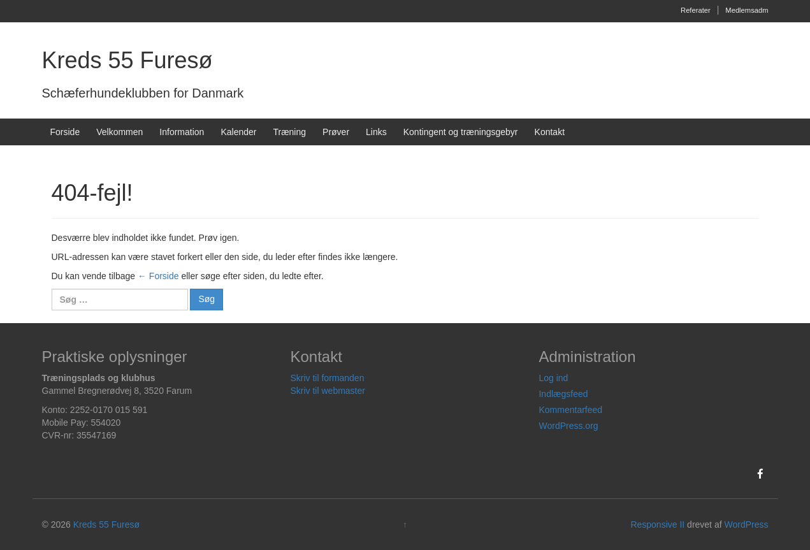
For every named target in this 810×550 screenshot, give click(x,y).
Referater (696, 10)
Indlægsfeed (563, 394)
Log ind (553, 378)
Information (181, 132)
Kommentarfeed (570, 410)
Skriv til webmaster (327, 391)
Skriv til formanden (327, 378)
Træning (289, 132)
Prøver (335, 132)
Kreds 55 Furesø (127, 60)
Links (376, 132)
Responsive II (657, 524)
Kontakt (550, 132)
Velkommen (119, 132)
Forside (65, 132)
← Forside (158, 276)
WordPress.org (568, 426)
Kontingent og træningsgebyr (460, 132)
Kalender (238, 132)
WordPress (746, 524)
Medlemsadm (746, 10)
